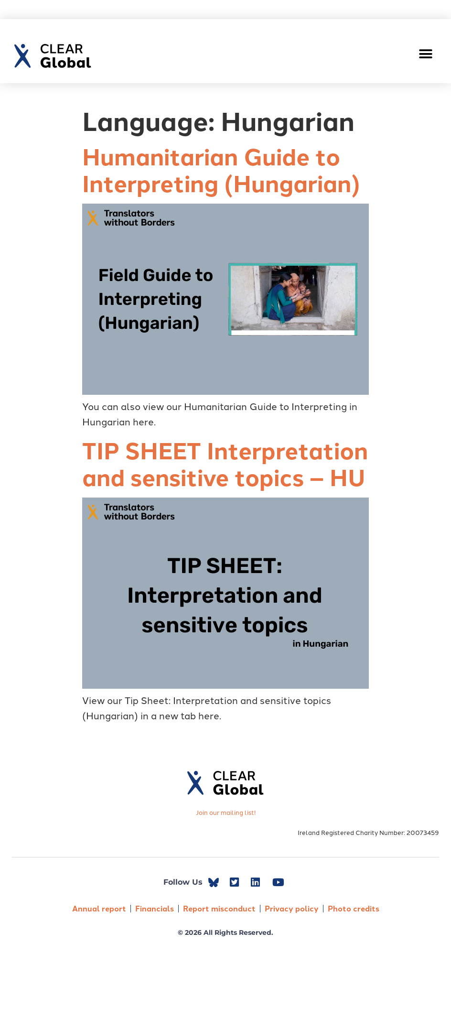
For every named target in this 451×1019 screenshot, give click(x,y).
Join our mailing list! (226, 812)
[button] (426, 54)
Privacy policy (292, 908)
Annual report (99, 908)
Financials (154, 908)
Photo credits (353, 908)
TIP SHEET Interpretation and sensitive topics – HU (225, 463)
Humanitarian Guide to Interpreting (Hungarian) (221, 169)
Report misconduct (219, 908)
